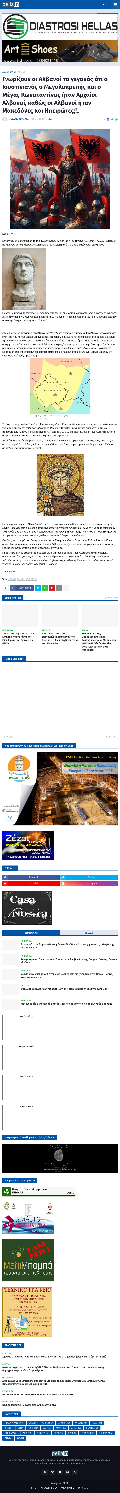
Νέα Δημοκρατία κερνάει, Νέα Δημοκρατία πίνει (29, 1404)
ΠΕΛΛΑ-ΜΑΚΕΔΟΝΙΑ (14, 1422)
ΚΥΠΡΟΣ (72, 1433)
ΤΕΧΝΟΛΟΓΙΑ (88, 1433)
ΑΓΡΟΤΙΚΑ (76, 1428)
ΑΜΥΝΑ (46, 1428)
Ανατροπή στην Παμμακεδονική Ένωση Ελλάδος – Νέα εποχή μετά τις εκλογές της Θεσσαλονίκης (67, 946)
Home (34, 1488)
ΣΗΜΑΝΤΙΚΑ (64, 1422)
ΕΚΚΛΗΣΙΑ (33, 1428)
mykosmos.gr (60, 1171)
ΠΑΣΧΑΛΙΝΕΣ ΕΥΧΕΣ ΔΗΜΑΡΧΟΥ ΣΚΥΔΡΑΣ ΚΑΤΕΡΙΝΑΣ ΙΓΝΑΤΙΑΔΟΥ (37, 1394)
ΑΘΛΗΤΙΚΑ (61, 1428)
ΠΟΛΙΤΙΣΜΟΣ (92, 1428)
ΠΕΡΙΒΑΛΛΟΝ (11, 1433)
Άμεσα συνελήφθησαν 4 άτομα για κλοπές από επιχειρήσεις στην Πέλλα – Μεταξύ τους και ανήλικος (67, 976)
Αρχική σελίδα (9, 72)
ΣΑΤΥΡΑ (8, 1438)
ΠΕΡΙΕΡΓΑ (58, 1433)
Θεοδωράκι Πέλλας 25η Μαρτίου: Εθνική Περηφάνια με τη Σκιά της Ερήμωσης (65, 988)
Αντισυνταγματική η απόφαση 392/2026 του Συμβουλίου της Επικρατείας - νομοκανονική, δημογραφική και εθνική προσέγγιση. (53, 1369)
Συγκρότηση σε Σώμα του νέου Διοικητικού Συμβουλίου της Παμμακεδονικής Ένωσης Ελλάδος (69, 961)
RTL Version (83, 1488)
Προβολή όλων (111, 598)
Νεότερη (8, 736)
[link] (9, 571)
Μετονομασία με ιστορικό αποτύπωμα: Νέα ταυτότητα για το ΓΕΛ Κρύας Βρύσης (66, 1003)
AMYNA (20, 1438)
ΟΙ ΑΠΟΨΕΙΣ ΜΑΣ (49, 1488)
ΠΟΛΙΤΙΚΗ (97, 1422)
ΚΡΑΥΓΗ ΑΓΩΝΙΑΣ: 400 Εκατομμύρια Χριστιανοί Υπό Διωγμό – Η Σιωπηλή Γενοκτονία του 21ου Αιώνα (60, 638)
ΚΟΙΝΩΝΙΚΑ (31, 579)
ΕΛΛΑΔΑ (20, 579)
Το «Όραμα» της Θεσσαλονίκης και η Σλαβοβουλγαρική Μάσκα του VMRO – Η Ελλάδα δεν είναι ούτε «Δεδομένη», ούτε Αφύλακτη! (99, 641)
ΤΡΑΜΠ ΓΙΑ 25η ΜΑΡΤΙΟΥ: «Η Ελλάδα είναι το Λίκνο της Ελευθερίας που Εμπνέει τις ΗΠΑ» (18, 638)
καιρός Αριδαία (26, 1106)
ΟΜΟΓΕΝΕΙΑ (42, 1433)
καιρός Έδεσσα (26, 1076)
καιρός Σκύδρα (26, 1016)
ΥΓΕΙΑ (20, 1428)
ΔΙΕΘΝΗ (22, 72)
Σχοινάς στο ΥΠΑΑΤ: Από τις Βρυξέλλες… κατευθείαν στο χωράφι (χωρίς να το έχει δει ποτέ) (54, 1356)
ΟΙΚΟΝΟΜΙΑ (81, 1422)
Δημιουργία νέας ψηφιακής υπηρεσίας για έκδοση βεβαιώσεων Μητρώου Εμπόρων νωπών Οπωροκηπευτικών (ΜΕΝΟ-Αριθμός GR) (53, 1382)
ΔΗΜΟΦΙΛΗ (31, 932)
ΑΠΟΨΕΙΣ (27, 1433)
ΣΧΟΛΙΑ (89, 932)
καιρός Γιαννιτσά (26, 1046)
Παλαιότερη (110, 736)
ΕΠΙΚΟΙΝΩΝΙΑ (105, 1433)
